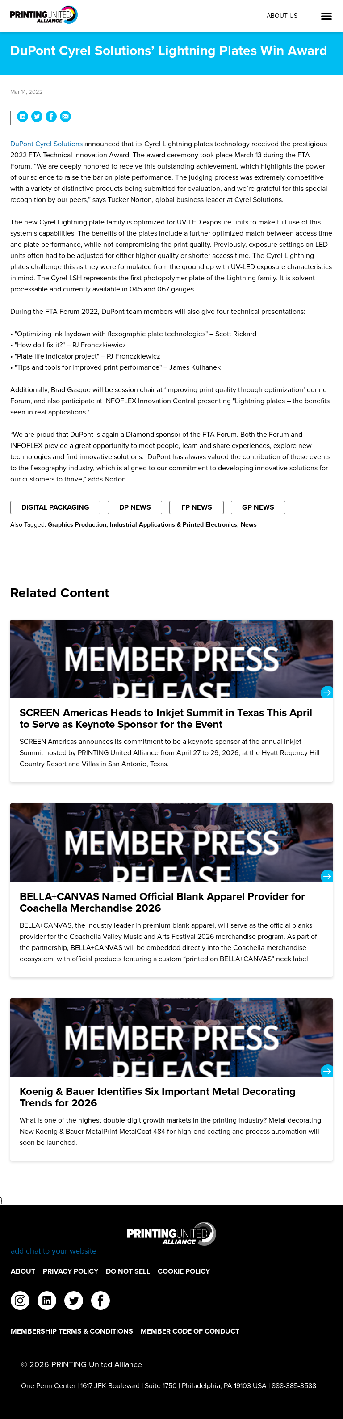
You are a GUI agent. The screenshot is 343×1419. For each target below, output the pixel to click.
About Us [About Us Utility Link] (282, 16)
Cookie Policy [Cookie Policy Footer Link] (184, 1271)
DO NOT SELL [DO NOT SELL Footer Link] (128, 1271)
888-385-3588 (294, 1386)
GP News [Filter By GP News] (258, 507)
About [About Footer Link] (23, 1271)
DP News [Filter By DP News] (135, 507)
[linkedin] (47, 1302)
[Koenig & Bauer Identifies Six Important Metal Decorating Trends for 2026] (171, 1079)
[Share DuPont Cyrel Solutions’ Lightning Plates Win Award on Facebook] (51, 118)
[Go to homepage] (171, 1239)
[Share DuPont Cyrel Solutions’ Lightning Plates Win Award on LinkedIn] (22, 118)
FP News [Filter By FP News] (196, 507)
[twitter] (73, 1302)
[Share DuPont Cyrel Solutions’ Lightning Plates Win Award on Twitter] (36, 118)
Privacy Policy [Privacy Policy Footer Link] (70, 1271)
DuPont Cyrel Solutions (46, 144)
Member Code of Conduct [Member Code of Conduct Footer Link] (190, 1331)
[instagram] (20, 1302)
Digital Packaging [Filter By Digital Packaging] (55, 507)
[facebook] (100, 1302)
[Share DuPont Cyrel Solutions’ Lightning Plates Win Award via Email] (65, 118)
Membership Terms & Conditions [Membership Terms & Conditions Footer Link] (72, 1331)
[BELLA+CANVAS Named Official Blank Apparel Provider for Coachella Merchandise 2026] (171, 890)
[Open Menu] (326, 16)
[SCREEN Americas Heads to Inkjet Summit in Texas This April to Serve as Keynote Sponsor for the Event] (171, 701)
